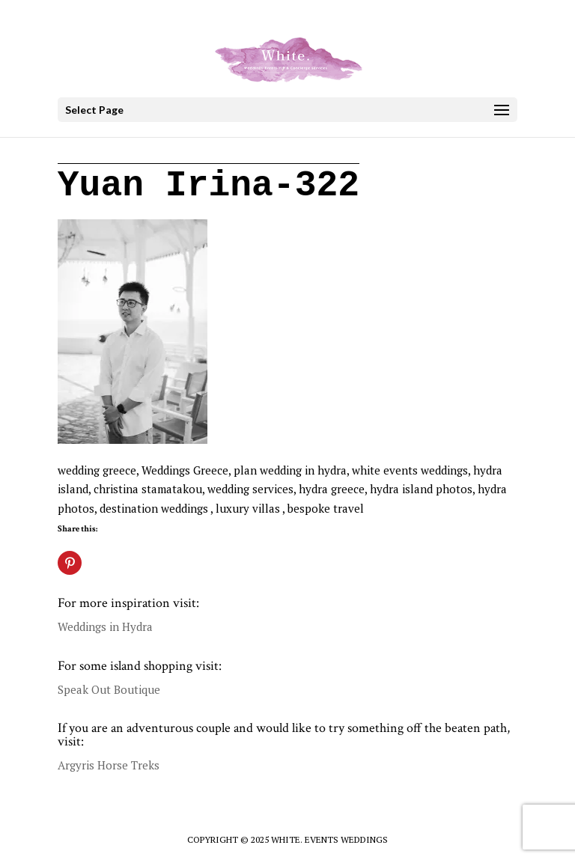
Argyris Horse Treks (108, 764)
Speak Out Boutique (109, 689)
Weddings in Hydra (105, 626)
